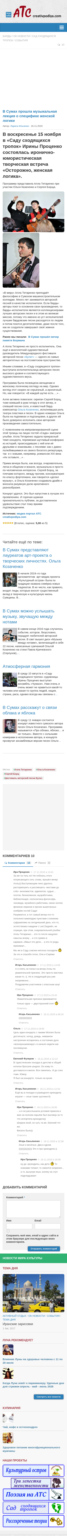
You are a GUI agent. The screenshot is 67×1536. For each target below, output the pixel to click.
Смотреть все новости (49, 1397)
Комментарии (17, 862)
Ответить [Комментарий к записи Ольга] (18, 1052)
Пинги (43, 862)
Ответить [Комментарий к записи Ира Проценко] (18, 959)
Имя (8, 1220)
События (21, 40)
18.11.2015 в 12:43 (50, 1089)
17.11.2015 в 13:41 (43, 872)
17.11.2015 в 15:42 (47, 995)
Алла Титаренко (23, 769)
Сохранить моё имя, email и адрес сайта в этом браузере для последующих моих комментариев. (32, 1238)
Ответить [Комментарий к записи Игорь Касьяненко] (20, 989)
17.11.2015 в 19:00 (34, 1028)
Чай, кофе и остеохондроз (20, 1426)
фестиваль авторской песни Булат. (24, 778)
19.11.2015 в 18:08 (51, 1159)
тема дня (9, 1319)
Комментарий (15, 1197)
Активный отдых (14, 1315)
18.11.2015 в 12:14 (48, 1058)
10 (61, 44)
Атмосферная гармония (26, 666)
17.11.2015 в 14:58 (50, 965)
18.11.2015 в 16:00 (47, 1107)
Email (38, 1220)
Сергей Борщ (12, 774)
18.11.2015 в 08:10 (54, 1014)
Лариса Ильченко (19, 126)
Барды (7, 36)
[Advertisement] (33, 77)
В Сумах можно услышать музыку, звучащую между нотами (28, 616)
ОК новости (21, 36)
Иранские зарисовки (18, 1324)
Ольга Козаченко (28, 409)
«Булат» (29, 356)
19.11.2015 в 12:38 (54, 1141)
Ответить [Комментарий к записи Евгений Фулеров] (18, 1083)
